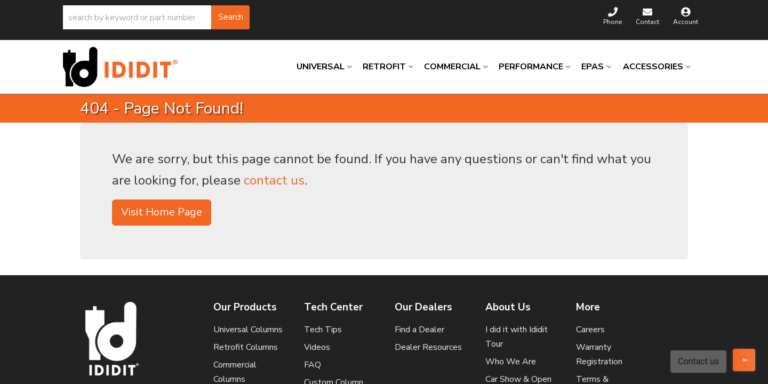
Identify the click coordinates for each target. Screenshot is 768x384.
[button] (156, 17)
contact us (274, 180)
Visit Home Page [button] (161, 212)
